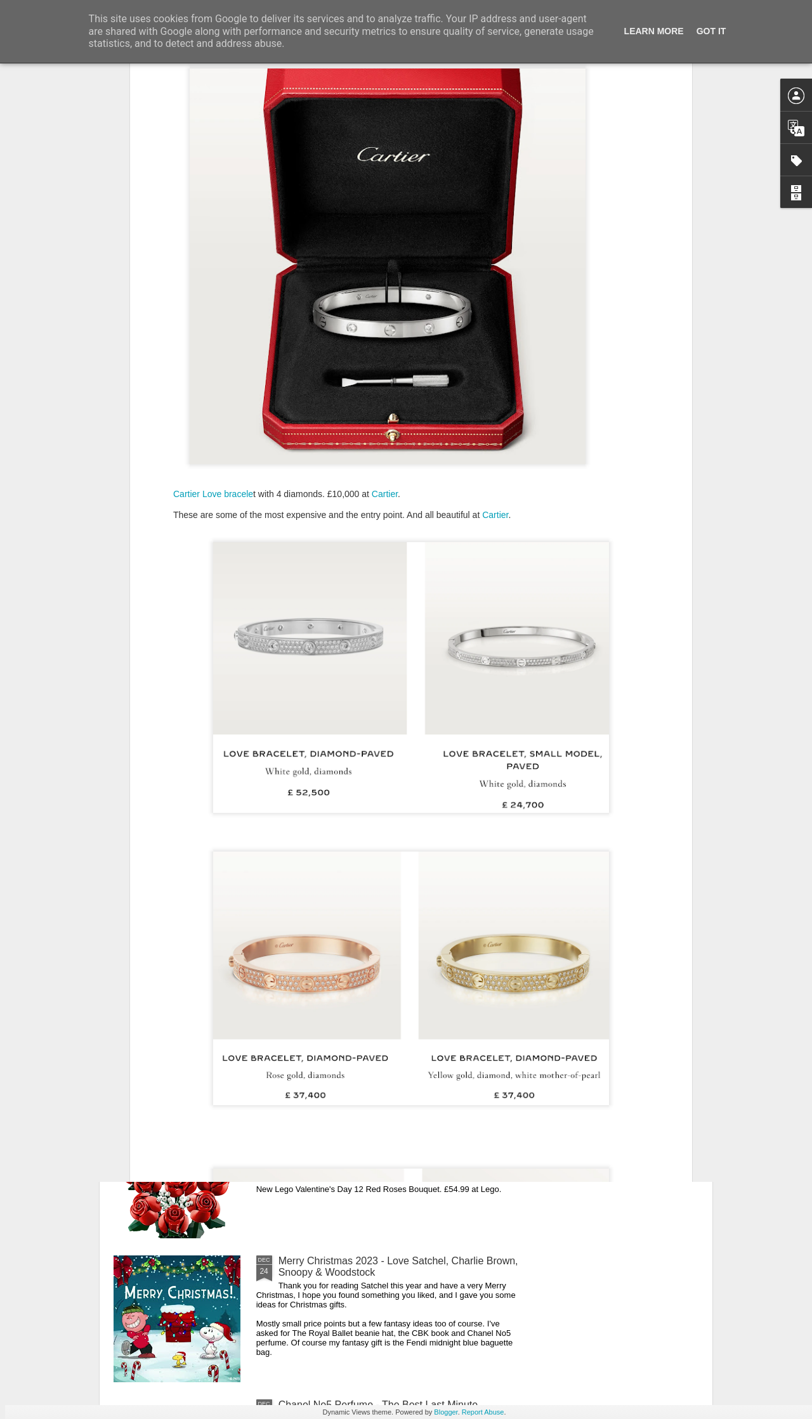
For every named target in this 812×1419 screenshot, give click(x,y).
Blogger (445, 1412)
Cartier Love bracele (213, 316)
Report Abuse (483, 1412)
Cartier (385, 316)
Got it (711, 31)
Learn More (654, 31)
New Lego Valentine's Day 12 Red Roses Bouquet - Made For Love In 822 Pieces (394, 1122)
